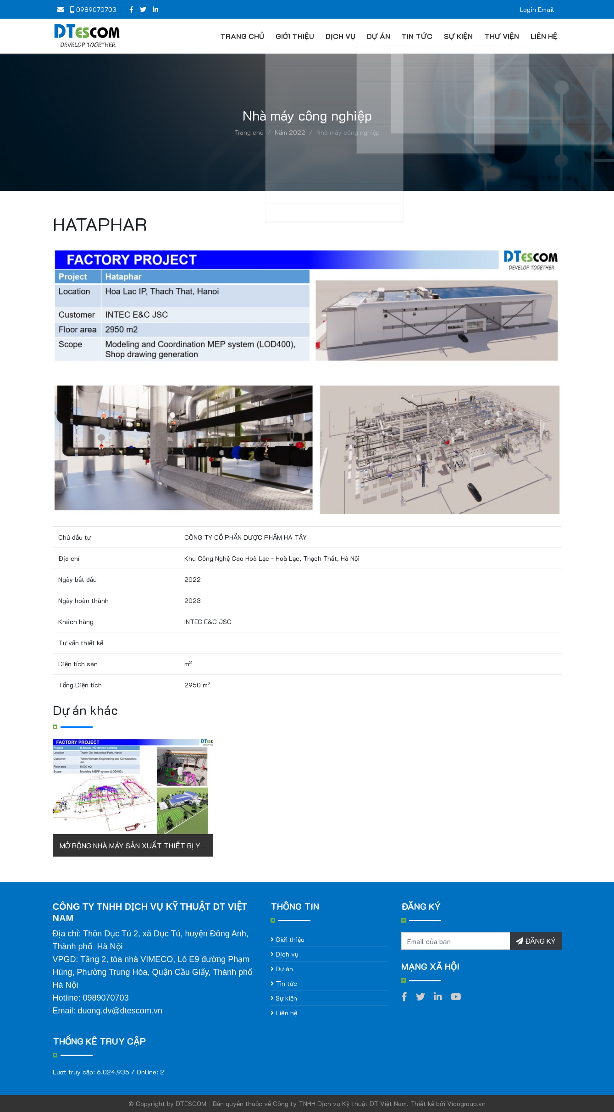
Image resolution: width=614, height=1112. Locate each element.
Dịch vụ (339, 36)
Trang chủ (241, 36)
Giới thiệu (293, 36)
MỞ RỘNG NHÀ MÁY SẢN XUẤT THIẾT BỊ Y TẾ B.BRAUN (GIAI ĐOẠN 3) (176, 845)
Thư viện (499, 36)
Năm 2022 (290, 132)
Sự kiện (457, 36)
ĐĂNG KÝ (536, 941)
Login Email (537, 9)
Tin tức (415, 36)
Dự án (376, 36)
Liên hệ (542, 36)
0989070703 (93, 9)
